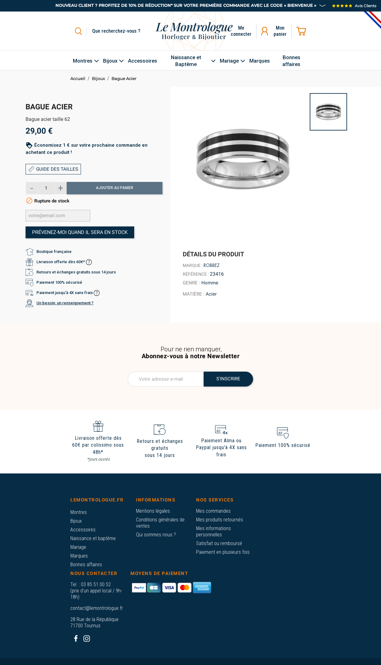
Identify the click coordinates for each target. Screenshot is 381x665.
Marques (79, 556)
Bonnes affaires (86, 565)
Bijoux (76, 521)
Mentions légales (153, 511)
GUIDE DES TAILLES (53, 169)
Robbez (212, 265)
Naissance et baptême (93, 538)
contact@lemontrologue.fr (96, 608)
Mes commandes (213, 511)
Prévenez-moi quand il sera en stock (80, 232)
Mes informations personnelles (213, 531)
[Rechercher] (123, 31)
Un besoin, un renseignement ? (64, 303)
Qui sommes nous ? (156, 535)
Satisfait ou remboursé (219, 543)
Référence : (196, 274)
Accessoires (83, 530)
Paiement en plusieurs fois (223, 552)
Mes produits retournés (219, 520)
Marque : (192, 265)
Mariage (78, 547)
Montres (78, 512)
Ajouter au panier (114, 188)
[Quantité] (46, 188)
